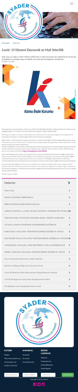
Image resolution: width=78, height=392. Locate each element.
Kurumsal (26, 358)
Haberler (44, 358)
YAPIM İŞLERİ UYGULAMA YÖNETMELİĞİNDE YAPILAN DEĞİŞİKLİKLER (34, 245)
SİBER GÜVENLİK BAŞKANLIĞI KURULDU (22, 204)
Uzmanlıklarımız (28, 362)
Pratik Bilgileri (46, 369)
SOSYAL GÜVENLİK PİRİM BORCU (18, 197)
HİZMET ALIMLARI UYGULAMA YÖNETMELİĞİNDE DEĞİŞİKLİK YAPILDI (34, 252)
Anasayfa (6, 43)
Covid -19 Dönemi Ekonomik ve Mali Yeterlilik (23, 259)
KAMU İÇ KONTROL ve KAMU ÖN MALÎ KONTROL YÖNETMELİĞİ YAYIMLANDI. (37, 211)
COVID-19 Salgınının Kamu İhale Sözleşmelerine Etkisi (27, 279)
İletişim (6, 355)
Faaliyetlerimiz (46, 361)
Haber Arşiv (9, 190)
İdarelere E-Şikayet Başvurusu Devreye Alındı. (23, 266)
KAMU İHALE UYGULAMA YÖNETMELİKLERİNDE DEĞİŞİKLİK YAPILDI (34, 231)
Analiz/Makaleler (47, 365)
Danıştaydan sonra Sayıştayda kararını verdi (22, 286)
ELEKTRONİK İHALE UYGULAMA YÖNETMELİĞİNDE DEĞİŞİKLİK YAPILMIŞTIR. (37, 238)
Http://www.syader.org (12, 358)
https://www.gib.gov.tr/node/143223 (34, 151)
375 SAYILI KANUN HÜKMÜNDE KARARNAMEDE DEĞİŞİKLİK (30, 225)
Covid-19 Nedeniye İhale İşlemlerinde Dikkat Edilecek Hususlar (30, 272)
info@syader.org (10, 362)
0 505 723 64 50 (10, 366)
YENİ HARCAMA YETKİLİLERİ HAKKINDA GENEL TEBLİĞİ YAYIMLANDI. (34, 218)
